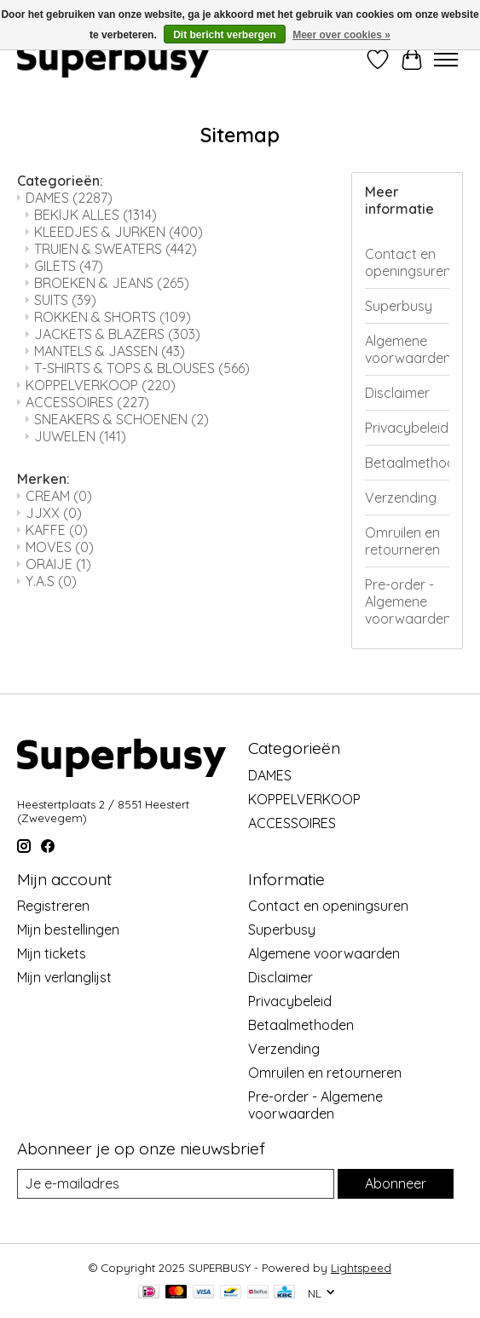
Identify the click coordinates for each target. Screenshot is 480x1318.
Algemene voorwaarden (407, 349)
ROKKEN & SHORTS (112, 316)
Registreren (53, 905)
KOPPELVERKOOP (101, 385)
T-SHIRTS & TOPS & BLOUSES (142, 368)
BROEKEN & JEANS (111, 282)
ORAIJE (58, 564)
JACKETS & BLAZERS (117, 333)
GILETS (68, 265)
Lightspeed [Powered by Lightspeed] (361, 1268)
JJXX (54, 512)
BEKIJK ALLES (95, 214)
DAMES (69, 197)
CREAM (59, 495)
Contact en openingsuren (407, 262)
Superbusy (398, 305)
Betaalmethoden (407, 462)
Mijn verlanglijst (64, 977)
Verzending (401, 497)
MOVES (60, 546)
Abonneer (395, 1183)
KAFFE (57, 529)
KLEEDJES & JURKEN (118, 231)
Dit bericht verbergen (224, 35)
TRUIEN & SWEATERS (115, 248)
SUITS (65, 299)
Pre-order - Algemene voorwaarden (407, 601)
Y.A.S (51, 581)
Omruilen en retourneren (402, 541)
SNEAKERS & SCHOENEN (121, 419)
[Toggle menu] (446, 60)
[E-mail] (175, 1184)
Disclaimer (397, 392)
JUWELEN (80, 436)
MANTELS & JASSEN (109, 351)
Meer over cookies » (341, 35)
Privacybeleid (406, 427)
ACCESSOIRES (87, 402)
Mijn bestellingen (68, 929)
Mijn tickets (51, 953)
